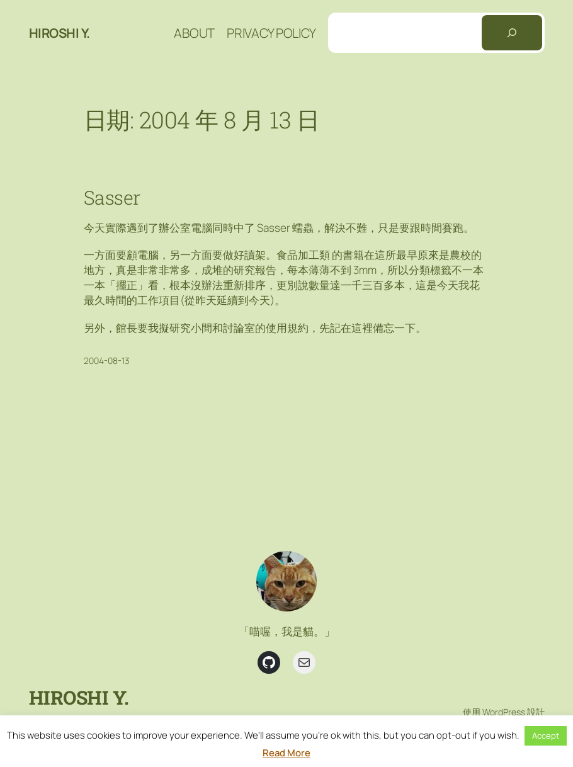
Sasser (112, 197)
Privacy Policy (271, 33)
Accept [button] (545, 735)
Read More (286, 752)
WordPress (503, 712)
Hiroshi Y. (59, 33)
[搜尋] (512, 32)
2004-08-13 (107, 360)
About (194, 33)
